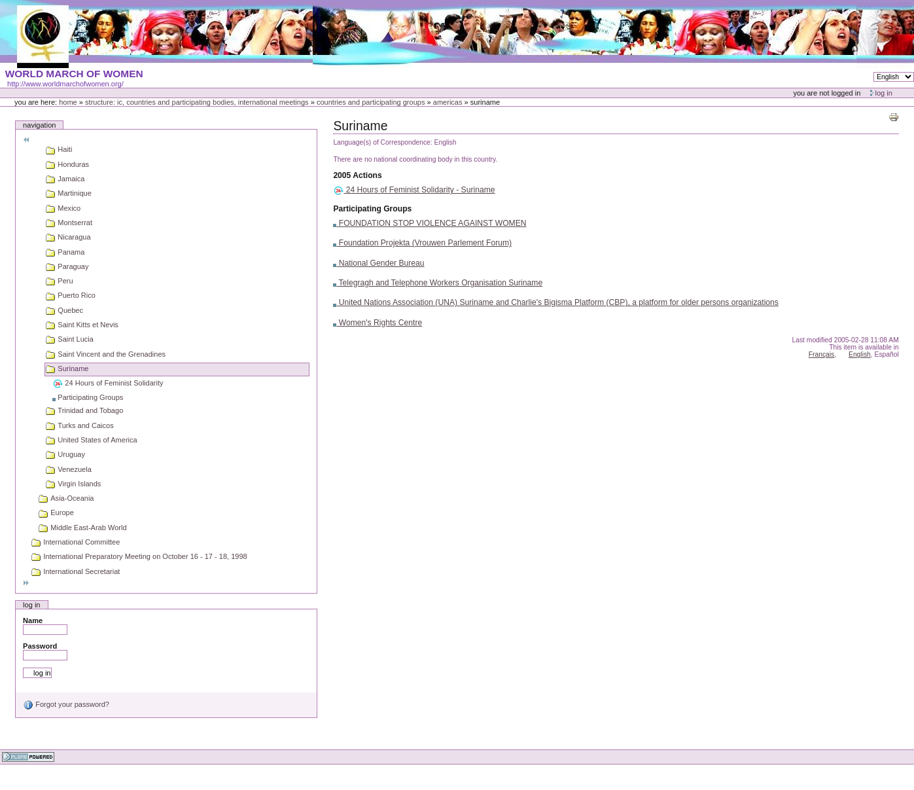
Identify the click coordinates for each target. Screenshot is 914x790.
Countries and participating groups (371, 102)
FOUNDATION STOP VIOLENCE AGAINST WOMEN (429, 223)
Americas (448, 102)
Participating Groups (372, 208)
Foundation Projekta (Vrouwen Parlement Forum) (422, 242)
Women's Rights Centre (377, 322)
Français (822, 354)
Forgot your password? (66, 704)
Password (40, 646)
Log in (883, 93)
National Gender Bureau (378, 263)
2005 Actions (357, 175)
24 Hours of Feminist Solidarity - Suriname (414, 189)
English (860, 354)
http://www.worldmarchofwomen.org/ (65, 84)
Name (33, 620)
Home (68, 102)
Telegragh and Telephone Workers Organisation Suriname (437, 282)
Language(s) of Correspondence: (382, 142)
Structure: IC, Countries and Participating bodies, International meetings (197, 102)
